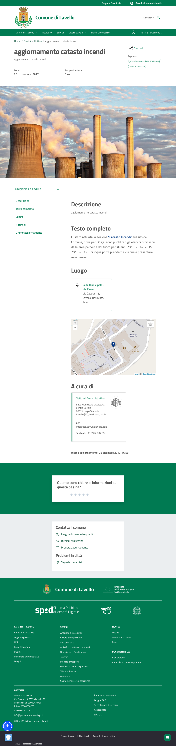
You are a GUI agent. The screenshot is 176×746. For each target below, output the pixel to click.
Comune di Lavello (54, 17)
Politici (17, 652)
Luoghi (17, 661)
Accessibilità (100, 709)
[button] (146, 3)
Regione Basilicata (111, 3)
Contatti (19, 690)
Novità (27, 41)
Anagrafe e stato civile (71, 633)
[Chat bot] (167, 737)
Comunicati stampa (121, 637)
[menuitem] (100, 32)
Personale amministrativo (26, 656)
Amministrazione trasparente (126, 662)
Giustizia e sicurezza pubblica (74, 666)
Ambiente (65, 676)
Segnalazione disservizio (106, 705)
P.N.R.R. (98, 714)
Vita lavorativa (67, 642)
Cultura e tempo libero (71, 637)
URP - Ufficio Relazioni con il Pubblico (32, 721)
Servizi (64, 627)
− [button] (75, 327)
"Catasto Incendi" (120, 236)
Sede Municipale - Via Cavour (93, 287)
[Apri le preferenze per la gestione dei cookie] (8, 737)
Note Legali (84, 736)
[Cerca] (158, 17)
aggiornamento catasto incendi (61, 41)
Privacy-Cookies (68, 736)
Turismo (64, 657)
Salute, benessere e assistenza (75, 681)
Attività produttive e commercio (75, 647)
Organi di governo (22, 637)
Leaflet (137, 374)
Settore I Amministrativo (90, 398)
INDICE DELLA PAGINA (27, 189)
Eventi (115, 642)
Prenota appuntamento (105, 695)
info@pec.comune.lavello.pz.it (28, 715)
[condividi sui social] (136, 48)
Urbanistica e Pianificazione (73, 652)
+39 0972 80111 (22, 710)
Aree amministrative (24, 632)
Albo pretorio (118, 657)
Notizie (38, 41)
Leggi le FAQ (100, 700)
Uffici (16, 642)
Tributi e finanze (68, 671)
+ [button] (75, 323)
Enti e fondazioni (22, 647)
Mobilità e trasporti (69, 661)
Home (17, 41)
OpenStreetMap (149, 374)
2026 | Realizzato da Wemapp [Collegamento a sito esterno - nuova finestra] (28, 743)
